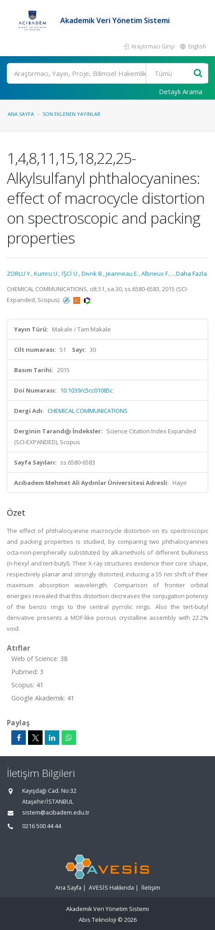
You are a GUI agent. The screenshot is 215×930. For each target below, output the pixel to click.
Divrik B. (92, 273)
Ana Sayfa (21, 113)
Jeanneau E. (122, 273)
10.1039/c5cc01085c (86, 390)
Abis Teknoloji (97, 920)
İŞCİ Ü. (70, 273)
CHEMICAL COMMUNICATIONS (88, 411)
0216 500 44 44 (41, 826)
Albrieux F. (155, 273)
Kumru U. (46, 273)
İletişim (150, 888)
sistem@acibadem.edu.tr (56, 812)
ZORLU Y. (19, 273)
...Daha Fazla (189, 273)
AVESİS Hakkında (111, 888)
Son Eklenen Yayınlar (71, 113)
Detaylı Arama (180, 91)
